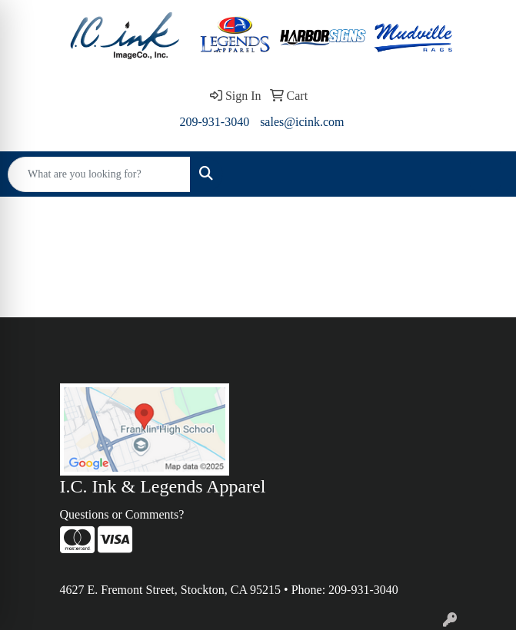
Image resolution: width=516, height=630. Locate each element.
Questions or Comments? (122, 514)
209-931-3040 (214, 121)
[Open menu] (485, 174)
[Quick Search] (99, 174)
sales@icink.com (302, 121)
